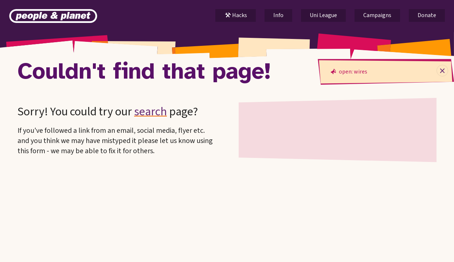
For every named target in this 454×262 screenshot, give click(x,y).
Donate (427, 15)
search (150, 111)
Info (278, 15)
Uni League (323, 15)
